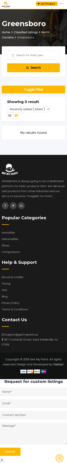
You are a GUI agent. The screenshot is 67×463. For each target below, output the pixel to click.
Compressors (11, 252)
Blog (5, 296)
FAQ (4, 290)
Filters (5, 245)
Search (33, 68)
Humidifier (8, 232)
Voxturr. (58, 364)
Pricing (6, 283)
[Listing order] (28, 109)
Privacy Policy (10, 303)
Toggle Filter (33, 89)
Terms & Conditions (15, 309)
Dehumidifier (10, 239)
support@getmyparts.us (21, 334)
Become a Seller (12, 277)
